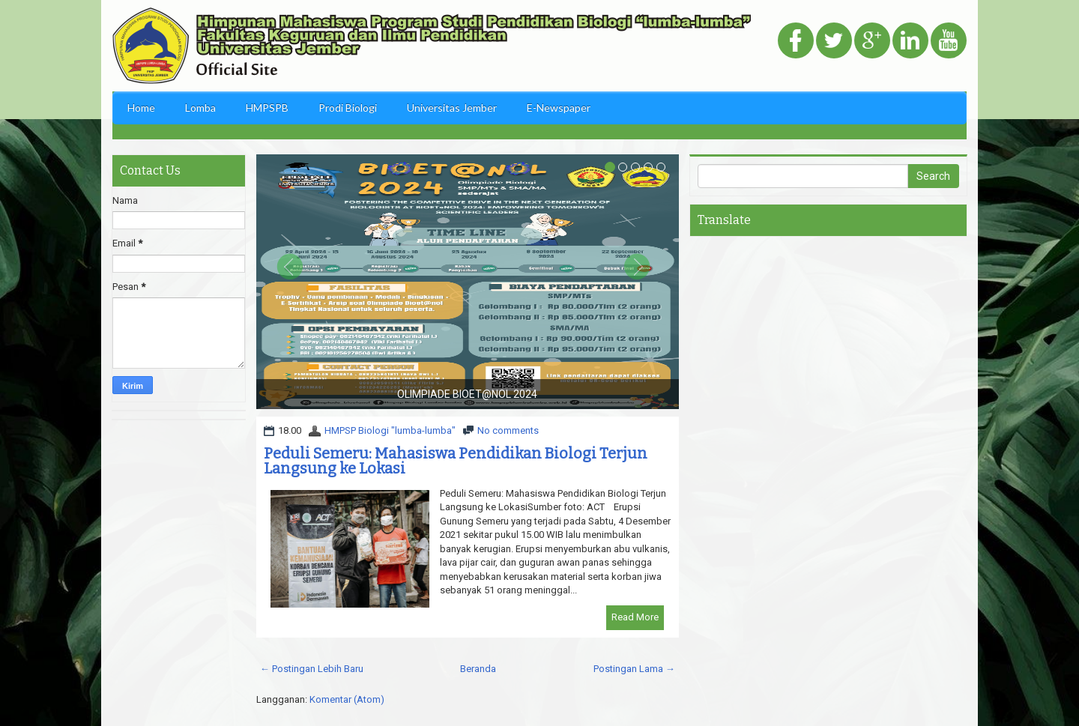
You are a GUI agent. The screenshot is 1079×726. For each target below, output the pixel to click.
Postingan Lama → (634, 668)
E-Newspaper (558, 107)
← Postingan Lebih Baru (311, 668)
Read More (635, 617)
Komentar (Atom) (346, 699)
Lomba (200, 107)
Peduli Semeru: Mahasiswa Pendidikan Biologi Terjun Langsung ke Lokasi (455, 460)
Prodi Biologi (347, 107)
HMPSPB (267, 107)
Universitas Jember (452, 107)
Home (141, 107)
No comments (508, 430)
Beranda (478, 668)
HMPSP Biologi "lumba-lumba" (390, 430)
